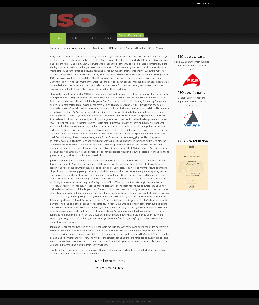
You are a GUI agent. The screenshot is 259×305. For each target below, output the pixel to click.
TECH (92, 38)
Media (150, 301)
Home (65, 48)
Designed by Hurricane (137, 301)
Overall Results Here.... (110, 261)
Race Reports (99, 48)
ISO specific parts (191, 92)
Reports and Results (80, 48)
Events (75, 38)
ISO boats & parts (191, 56)
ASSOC (108, 38)
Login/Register (201, 3)
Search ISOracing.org (130, 35)
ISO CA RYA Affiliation (191, 141)
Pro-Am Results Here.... (110, 268)
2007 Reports (114, 48)
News (58, 38)
